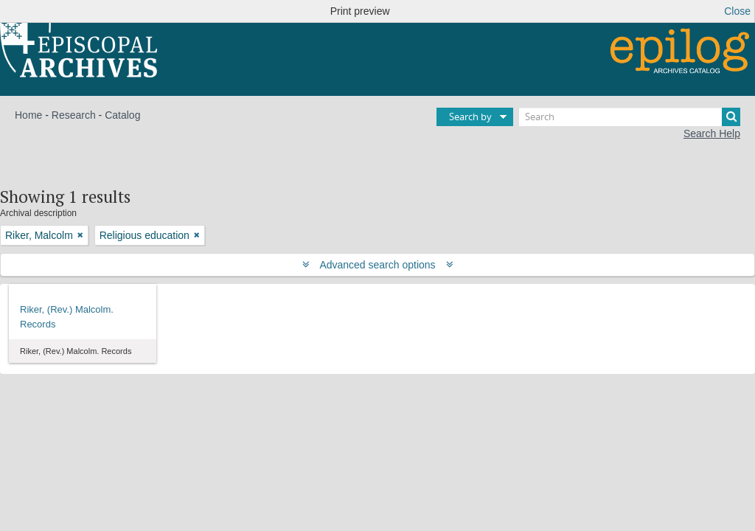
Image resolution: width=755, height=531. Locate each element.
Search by (470, 116)
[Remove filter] (80, 235)
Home (28, 115)
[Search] (629, 117)
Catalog (122, 115)
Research (74, 115)
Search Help (711, 133)
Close (737, 11)
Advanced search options (378, 265)
